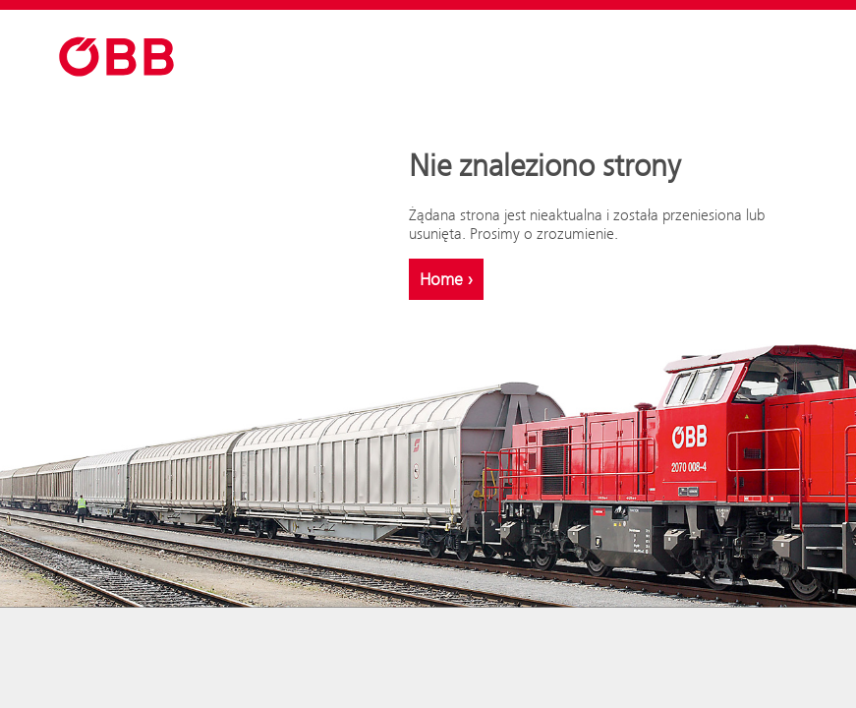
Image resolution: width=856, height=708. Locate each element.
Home (446, 279)
